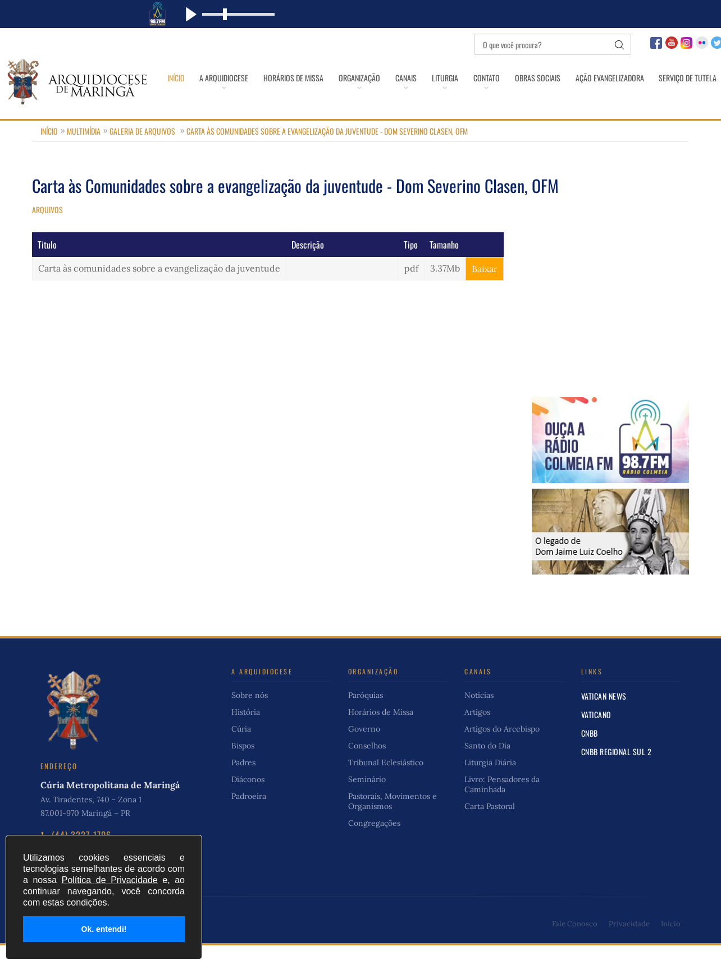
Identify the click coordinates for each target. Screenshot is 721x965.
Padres (243, 782)
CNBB (589, 753)
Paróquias (365, 715)
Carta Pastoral (489, 826)
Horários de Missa (307, 77)
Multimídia (84, 151)
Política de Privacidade (110, 880)
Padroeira (248, 816)
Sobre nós (249, 715)
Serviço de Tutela (442, 103)
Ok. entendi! (104, 929)
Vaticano (596, 734)
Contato (527, 77)
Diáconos (247, 799)
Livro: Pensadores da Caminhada (502, 804)
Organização (379, 77)
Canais (433, 77)
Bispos (242, 765)
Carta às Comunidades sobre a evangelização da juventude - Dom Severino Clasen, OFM (327, 151)
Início (175, 77)
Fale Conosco (574, 943)
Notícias (479, 715)
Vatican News (604, 716)
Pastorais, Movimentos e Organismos (392, 821)
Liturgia (479, 77)
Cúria (241, 748)
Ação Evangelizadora (663, 77)
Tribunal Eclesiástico (385, 782)
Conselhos (367, 765)
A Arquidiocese (230, 77)
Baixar (485, 288)
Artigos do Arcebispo (502, 748)
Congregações (374, 843)
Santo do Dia (487, 765)
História (245, 732)
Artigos (477, 732)
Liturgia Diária (490, 782)
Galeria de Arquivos (142, 151)
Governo (364, 748)
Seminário (367, 799)
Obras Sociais (585, 77)
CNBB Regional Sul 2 (616, 771)
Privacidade (629, 943)
